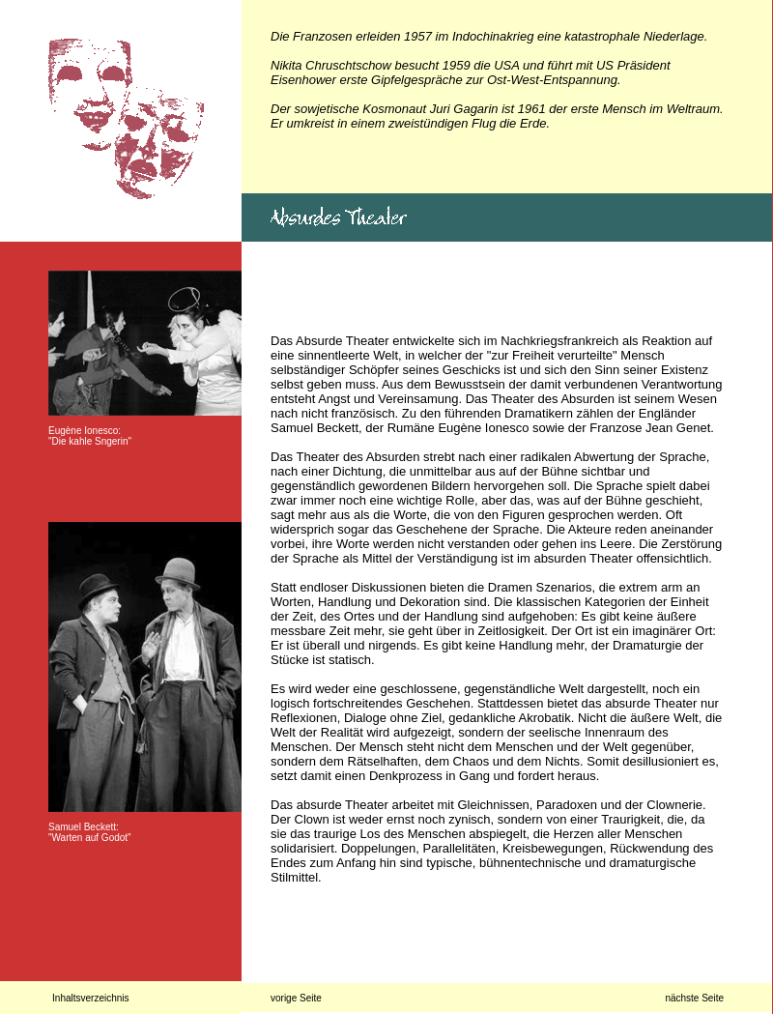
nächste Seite (694, 998)
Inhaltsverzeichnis (90, 998)
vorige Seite (296, 998)
